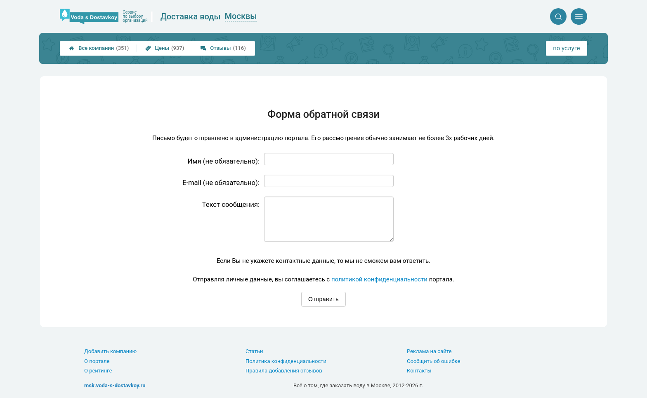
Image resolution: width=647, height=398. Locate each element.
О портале (97, 361)
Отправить (323, 299)
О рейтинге (98, 371)
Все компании (99, 48)
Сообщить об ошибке (433, 361)
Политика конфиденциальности (286, 361)
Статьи (254, 351)
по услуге (566, 48)
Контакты (419, 371)
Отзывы (223, 48)
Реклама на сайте (429, 351)
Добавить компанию (110, 351)
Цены (164, 48)
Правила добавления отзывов (284, 371)
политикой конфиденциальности (379, 279)
